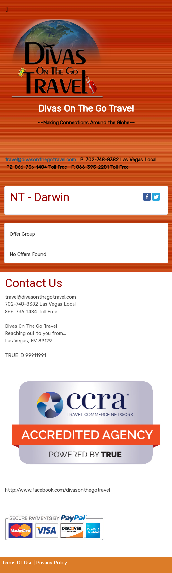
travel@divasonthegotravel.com (40, 297)
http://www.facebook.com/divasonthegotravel (57, 490)
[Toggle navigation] (7, 11)
